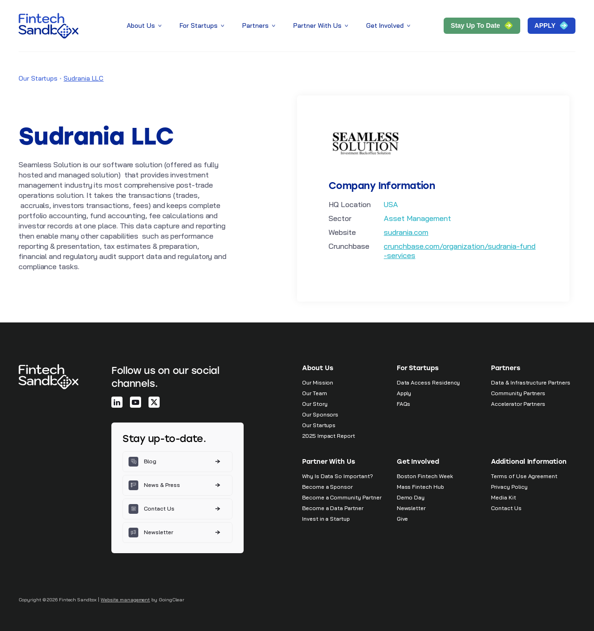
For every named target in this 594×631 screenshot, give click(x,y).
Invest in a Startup (326, 518)
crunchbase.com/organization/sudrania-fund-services (460, 250)
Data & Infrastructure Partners (530, 382)
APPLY (551, 25)
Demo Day (411, 497)
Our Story (314, 403)
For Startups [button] (203, 25)
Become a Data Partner (332, 508)
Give (402, 518)
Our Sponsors (320, 414)
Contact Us (506, 508)
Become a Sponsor (327, 486)
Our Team (314, 393)
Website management (125, 600)
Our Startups (38, 78)
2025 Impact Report (328, 435)
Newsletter (411, 508)
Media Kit (503, 497)
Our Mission (317, 382)
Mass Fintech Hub (420, 486)
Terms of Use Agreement (524, 476)
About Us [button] (145, 25)
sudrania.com (406, 232)
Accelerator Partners (518, 403)
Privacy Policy (509, 486)
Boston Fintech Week (425, 476)
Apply (404, 393)
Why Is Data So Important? (337, 476)
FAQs (404, 403)
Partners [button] (259, 25)
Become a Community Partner (341, 497)
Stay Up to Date (482, 25)
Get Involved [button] (389, 25)
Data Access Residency (428, 382)
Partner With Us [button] (321, 25)
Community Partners (518, 393)
